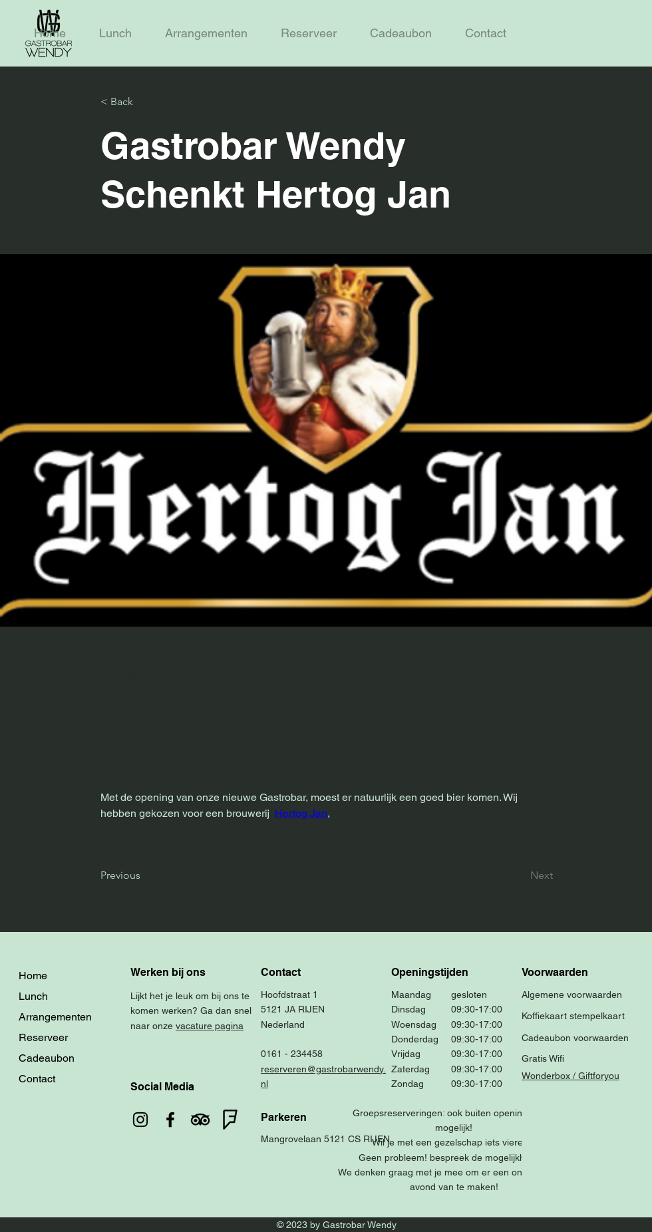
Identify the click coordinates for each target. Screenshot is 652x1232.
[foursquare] (230, 1120)
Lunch (33, 996)
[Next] (519, 875)
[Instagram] (140, 1120)
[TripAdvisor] (200, 1120)
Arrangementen (55, 1016)
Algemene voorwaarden (572, 994)
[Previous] (144, 875)
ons (231, 996)
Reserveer (43, 1037)
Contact (37, 1078)
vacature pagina (210, 1025)
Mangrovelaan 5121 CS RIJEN (325, 1139)
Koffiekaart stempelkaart (573, 1015)
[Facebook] (170, 1120)
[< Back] (144, 102)
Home (33, 975)
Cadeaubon (47, 1058)
